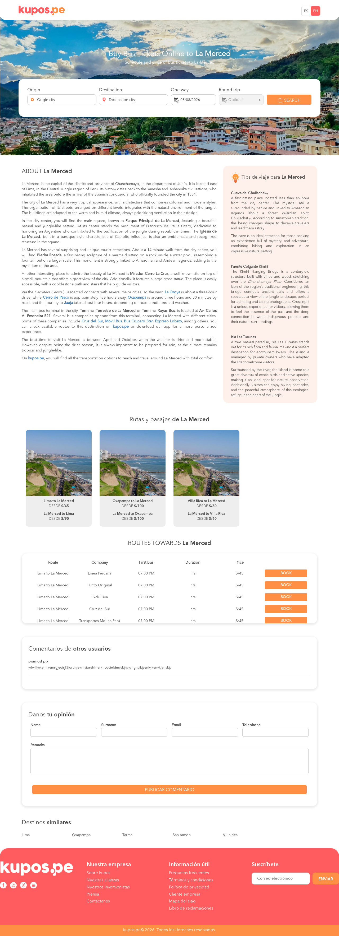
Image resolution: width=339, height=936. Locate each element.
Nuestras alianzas (103, 880)
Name (35, 725)
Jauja (68, 303)
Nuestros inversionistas (108, 887)
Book (286, 573)
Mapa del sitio (182, 901)
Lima (26, 835)
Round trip (229, 90)
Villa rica (230, 835)
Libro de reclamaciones (191, 908)
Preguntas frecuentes (189, 873)
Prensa (93, 894)
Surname (108, 725)
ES (306, 11)
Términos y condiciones (191, 880)
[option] (59, 478)
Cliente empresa (184, 894)
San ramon (182, 835)
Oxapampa (81, 835)
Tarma (127, 835)
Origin (33, 90)
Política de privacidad (189, 887)
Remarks (37, 745)
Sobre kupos (98, 873)
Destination (110, 90)
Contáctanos (98, 901)
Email (176, 725)
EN (315, 11)
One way (180, 90)
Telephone (251, 725)
